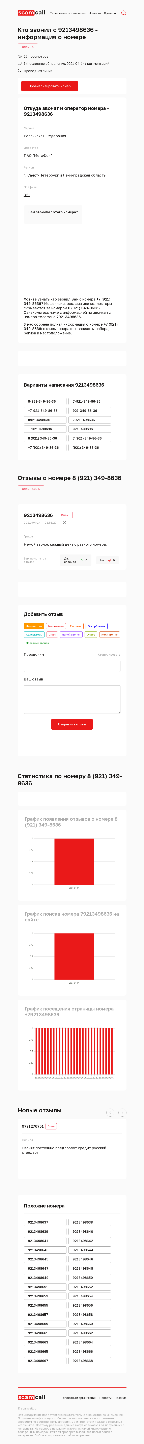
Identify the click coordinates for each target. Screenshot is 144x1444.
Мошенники (56, 626)
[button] (110, 1113)
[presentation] (72, 741)
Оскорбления (96, 626)
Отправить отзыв (72, 724)
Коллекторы (34, 634)
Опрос (91, 634)
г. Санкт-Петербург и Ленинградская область (65, 175)
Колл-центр (110, 634)
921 (27, 195)
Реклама (75, 626)
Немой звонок (71, 634)
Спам (52, 634)
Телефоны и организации (68, 13)
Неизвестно (34, 626)
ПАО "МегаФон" (38, 155)
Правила (110, 13)
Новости (95, 13)
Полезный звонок (37, 643)
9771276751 (33, 1126)
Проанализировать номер (50, 86)
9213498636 (38, 515)
